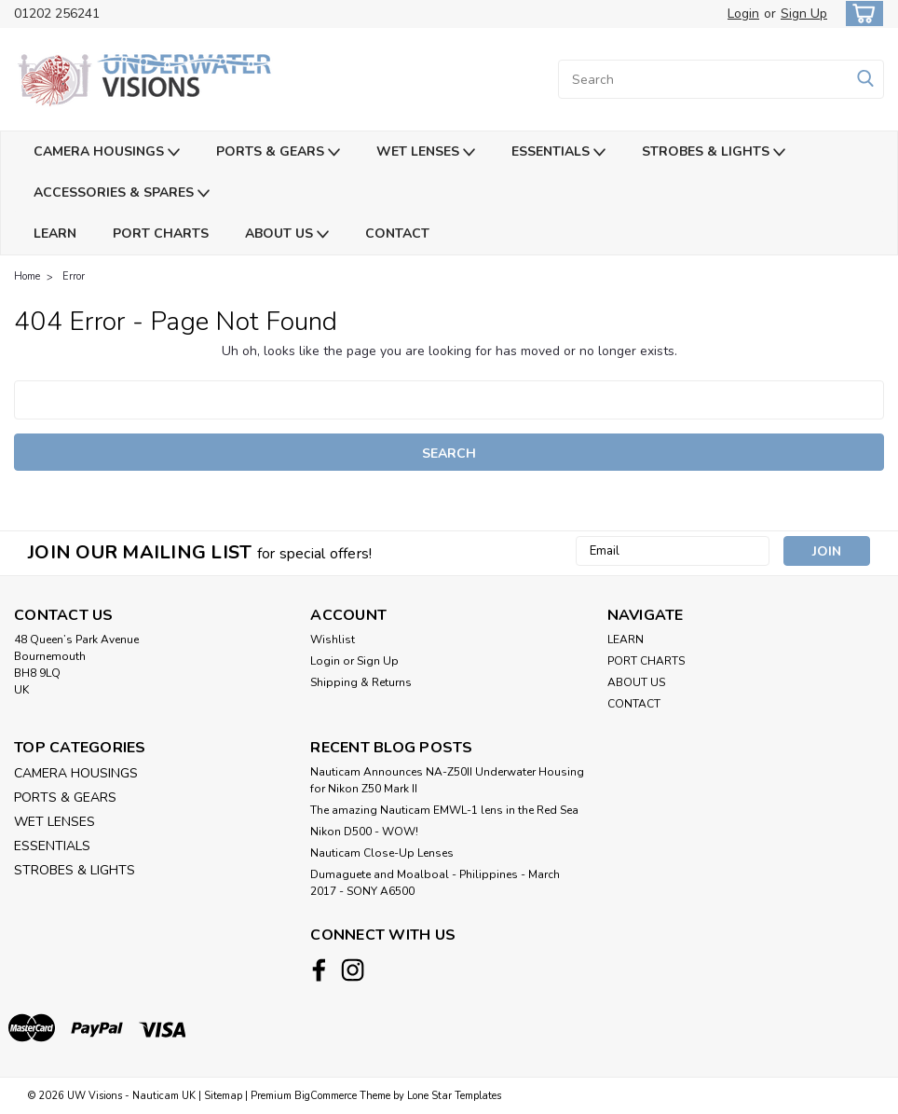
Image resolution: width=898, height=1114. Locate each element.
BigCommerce (325, 1096)
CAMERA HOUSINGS (107, 152)
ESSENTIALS (558, 152)
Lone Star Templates (454, 1096)
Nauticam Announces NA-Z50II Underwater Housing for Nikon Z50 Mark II (447, 780)
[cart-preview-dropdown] (860, 13)
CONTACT (397, 233)
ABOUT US (287, 234)
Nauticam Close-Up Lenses (382, 853)
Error (73, 276)
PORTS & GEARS (278, 152)
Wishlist (332, 639)
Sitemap (223, 1096)
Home (27, 276)
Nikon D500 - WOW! (364, 831)
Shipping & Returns (361, 682)
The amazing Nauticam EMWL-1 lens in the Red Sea (444, 810)
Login (743, 13)
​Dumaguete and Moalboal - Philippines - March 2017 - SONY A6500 (435, 883)
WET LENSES (425, 152)
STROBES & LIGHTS (713, 152)
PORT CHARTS (161, 233)
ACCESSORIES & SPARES (122, 193)
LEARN (55, 233)
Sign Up (804, 13)
